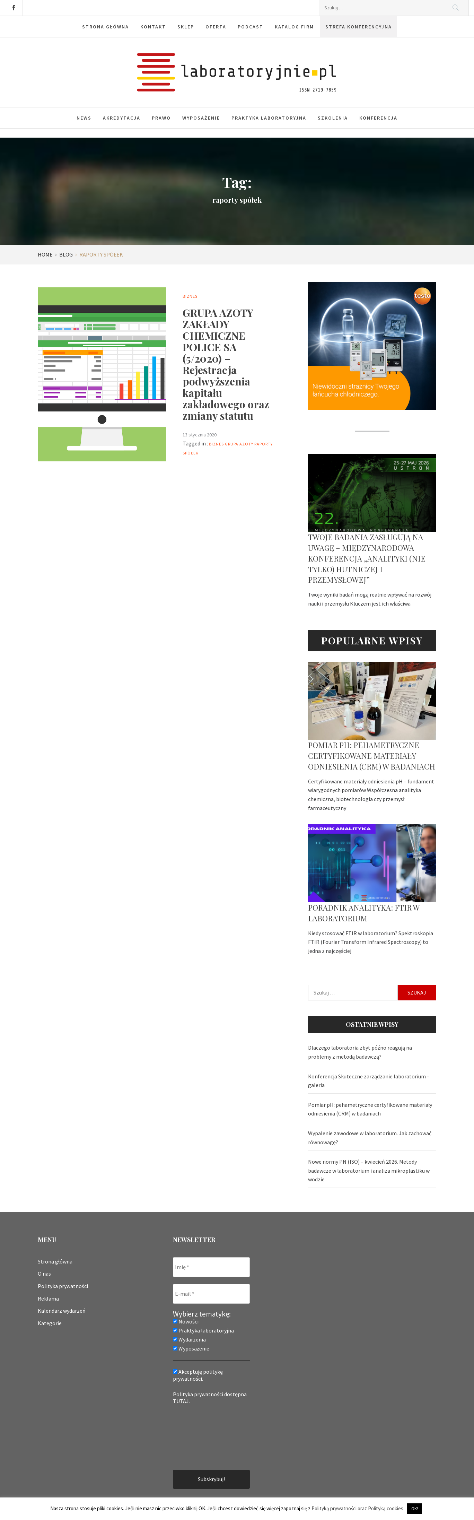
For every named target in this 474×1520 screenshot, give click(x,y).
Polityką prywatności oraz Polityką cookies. (357, 1508)
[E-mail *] (211, 1294)
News (84, 118)
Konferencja (378, 118)
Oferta (215, 27)
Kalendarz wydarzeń (62, 1310)
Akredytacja (121, 118)
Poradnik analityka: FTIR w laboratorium (363, 912)
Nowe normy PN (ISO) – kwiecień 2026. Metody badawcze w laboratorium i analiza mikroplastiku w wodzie (369, 1170)
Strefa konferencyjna (358, 27)
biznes (216, 443)
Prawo (161, 118)
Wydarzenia (189, 1339)
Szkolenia (333, 118)
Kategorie (50, 1323)
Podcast (250, 27)
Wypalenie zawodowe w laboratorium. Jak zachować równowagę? (369, 1138)
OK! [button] (414, 1509)
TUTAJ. (181, 1401)
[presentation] (201, 1436)
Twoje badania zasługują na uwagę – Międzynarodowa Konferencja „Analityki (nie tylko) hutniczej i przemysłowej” (366, 558)
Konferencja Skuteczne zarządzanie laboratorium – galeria (369, 1081)
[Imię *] (211, 1267)
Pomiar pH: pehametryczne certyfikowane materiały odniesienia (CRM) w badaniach (371, 756)
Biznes (190, 296)
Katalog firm (294, 27)
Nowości (186, 1321)
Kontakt (153, 27)
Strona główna (105, 27)
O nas (44, 1273)
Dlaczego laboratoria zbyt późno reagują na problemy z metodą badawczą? (360, 1052)
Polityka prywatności (63, 1286)
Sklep (185, 27)
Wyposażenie (201, 118)
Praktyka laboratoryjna (268, 118)
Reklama (48, 1298)
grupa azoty (239, 443)
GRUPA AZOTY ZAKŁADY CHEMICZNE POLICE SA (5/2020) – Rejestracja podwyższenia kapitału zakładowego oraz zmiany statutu (226, 364)
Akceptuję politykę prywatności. (198, 1375)
